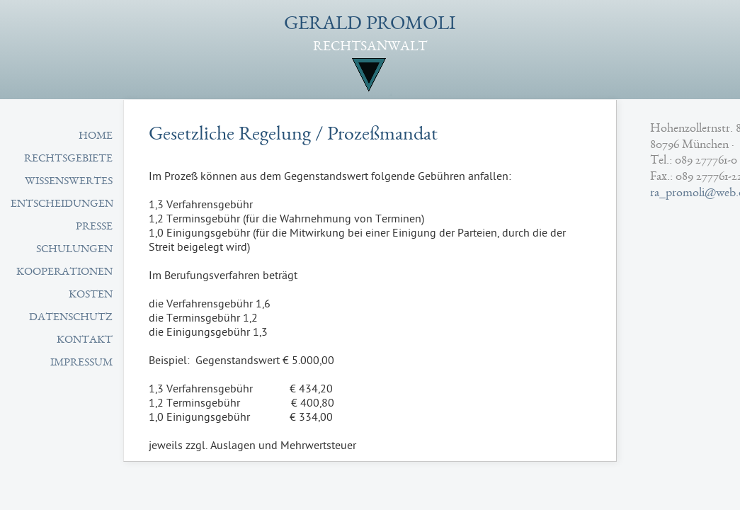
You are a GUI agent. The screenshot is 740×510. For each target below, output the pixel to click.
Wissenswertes (69, 182)
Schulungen (74, 250)
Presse (94, 227)
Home (96, 136)
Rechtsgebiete (68, 159)
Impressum (81, 363)
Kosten (91, 295)
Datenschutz (71, 318)
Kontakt (85, 340)
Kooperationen (64, 272)
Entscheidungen (62, 204)
